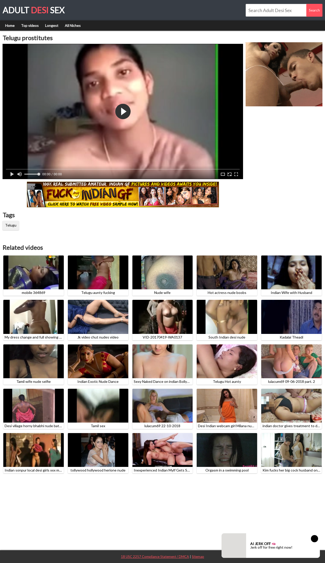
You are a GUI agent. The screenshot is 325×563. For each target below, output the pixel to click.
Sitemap (198, 557)
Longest (51, 25)
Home (10, 25)
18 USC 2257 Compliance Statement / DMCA (155, 557)
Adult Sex (34, 10)
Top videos (30, 25)
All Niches (73, 25)
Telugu (10, 225)
